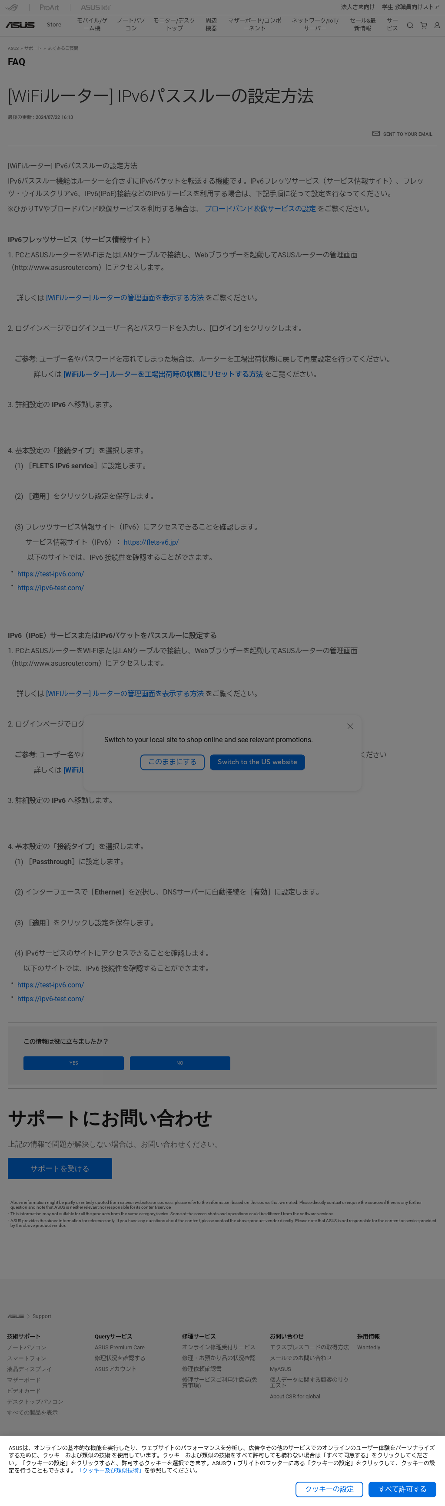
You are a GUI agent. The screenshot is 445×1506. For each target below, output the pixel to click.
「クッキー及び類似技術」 (110, 1470)
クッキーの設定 (329, 1489)
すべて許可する (402, 1489)
